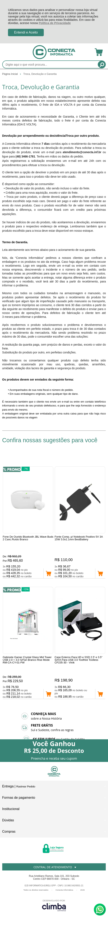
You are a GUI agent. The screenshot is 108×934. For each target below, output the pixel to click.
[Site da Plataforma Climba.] (54, 905)
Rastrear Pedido (25, 786)
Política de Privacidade (55, 23)
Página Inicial (10, 73)
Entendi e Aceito (26, 32)
